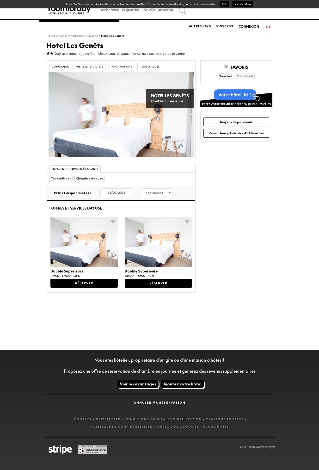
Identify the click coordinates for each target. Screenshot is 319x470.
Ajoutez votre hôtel (182, 384)
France (63, 35)
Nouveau (225, 76)
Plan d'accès (150, 66)
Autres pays (200, 26)
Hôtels (51, 35)
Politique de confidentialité (121, 426)
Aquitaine (77, 35)
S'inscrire (224, 26)
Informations (121, 66)
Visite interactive (89, 66)
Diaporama (60, 66)
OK (224, 4)
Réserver (84, 283)
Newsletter (108, 419)
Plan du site (216, 426)
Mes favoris (245, 76)
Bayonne (92, 35)
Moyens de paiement (236, 122)
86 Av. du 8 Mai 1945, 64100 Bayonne (158, 54)
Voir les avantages (138, 384)
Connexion (249, 26)
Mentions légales (225, 419)
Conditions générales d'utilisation (236, 133)
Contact (83, 419)
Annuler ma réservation (159, 402)
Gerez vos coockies (178, 426)
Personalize (242, 4)
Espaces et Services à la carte (74, 169)
